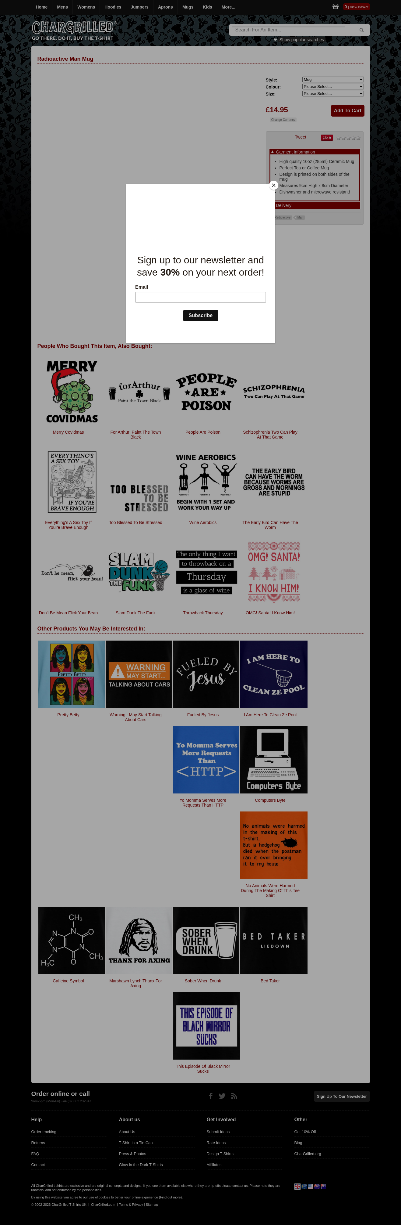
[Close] (273, 185)
